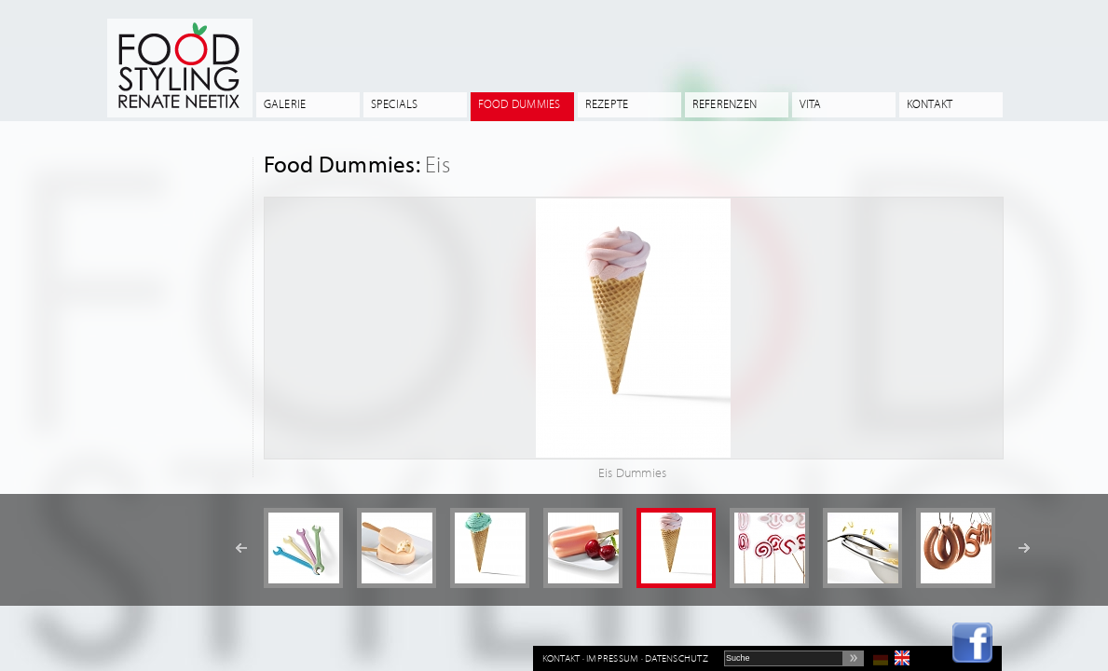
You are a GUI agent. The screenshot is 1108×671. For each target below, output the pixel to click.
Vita (811, 103)
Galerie (285, 103)
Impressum (612, 657)
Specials (394, 103)
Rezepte (607, 103)
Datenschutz (676, 657)
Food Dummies (519, 103)
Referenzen (725, 103)
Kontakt (930, 103)
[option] (303, 548)
